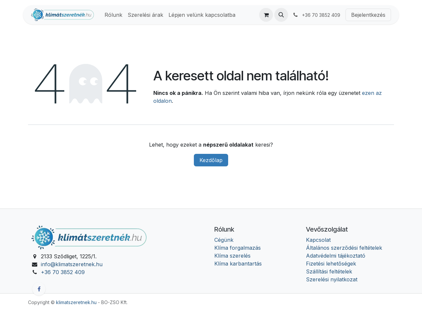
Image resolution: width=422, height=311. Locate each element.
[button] (281, 15)
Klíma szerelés (232, 255)
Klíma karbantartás (238, 263)
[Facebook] (38, 289)
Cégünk (223, 240)
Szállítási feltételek (329, 271)
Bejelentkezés (368, 15)
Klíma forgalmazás (237, 247)
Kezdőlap (211, 160)
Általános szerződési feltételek (344, 247)
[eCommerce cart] (266, 15)
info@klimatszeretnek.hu (72, 264)
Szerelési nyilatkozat (331, 279)
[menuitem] (113, 14)
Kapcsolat (318, 240)
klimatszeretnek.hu (76, 302)
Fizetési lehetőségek (331, 263)
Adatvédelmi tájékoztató (335, 255)
